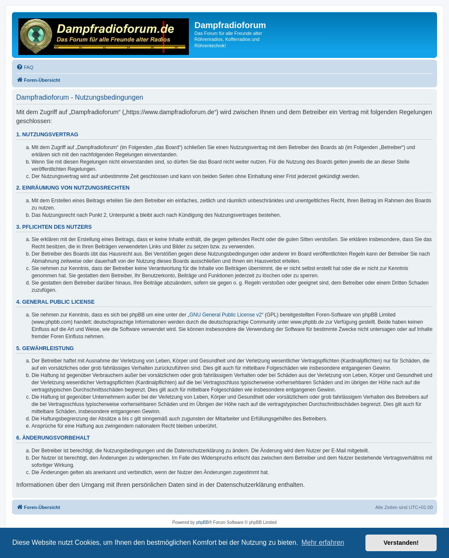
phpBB (202, 522)
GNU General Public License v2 (225, 315)
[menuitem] (24, 67)
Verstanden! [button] (401, 542)
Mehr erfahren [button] (323, 542)
